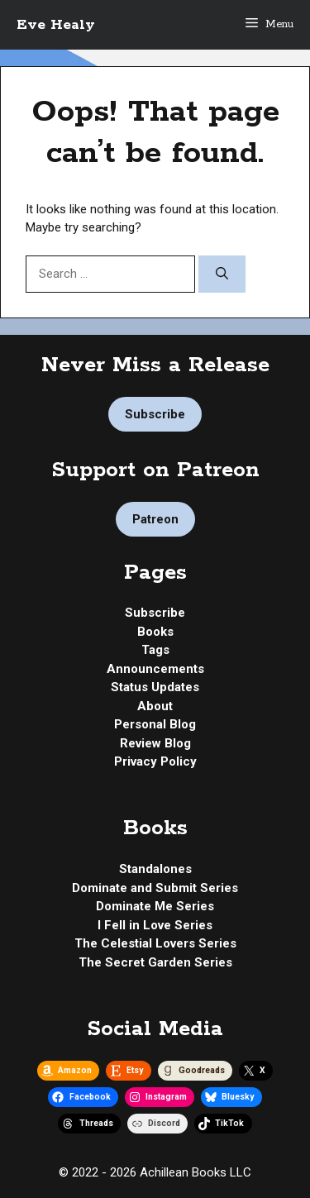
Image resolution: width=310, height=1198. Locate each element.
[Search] (222, 274)
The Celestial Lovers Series (155, 943)
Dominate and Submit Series (155, 888)
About (155, 706)
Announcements (155, 668)
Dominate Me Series (155, 906)
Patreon (155, 519)
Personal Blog (155, 724)
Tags (155, 649)
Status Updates (155, 687)
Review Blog (155, 743)
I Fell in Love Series (155, 925)
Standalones (155, 869)
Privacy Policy (155, 761)
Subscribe (155, 414)
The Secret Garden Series (155, 962)
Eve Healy (56, 25)
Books (155, 631)
